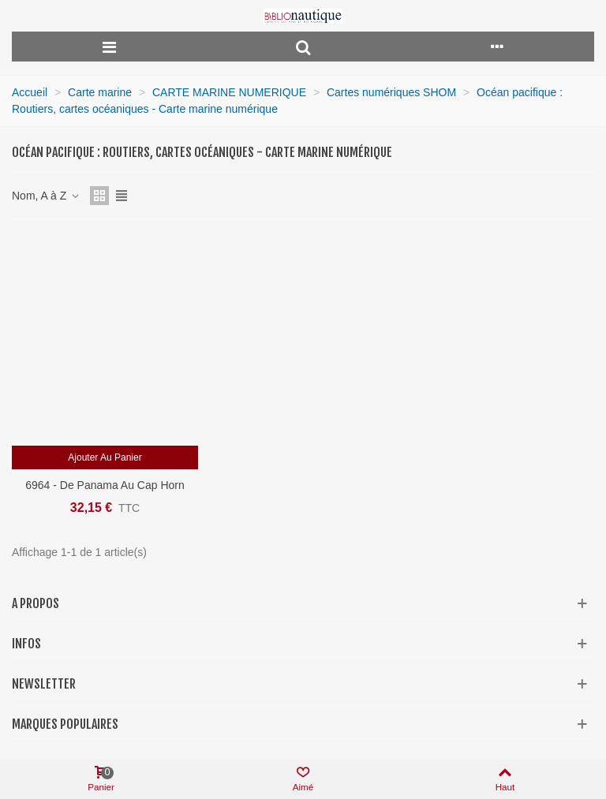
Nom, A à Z (46, 195)
